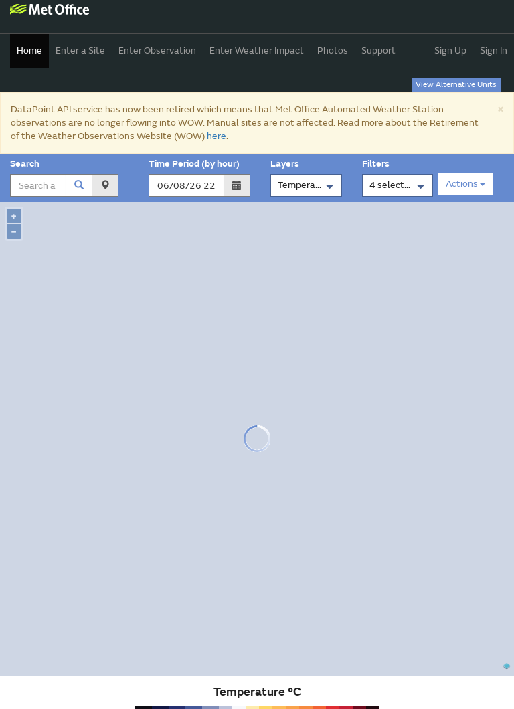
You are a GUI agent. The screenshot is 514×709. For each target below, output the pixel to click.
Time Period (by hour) (194, 163)
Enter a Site (80, 50)
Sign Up (450, 50)
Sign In (493, 50)
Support (378, 50)
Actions (465, 183)
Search (27, 163)
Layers (286, 163)
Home (29, 50)
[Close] (500, 109)
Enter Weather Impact (256, 50)
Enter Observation (157, 50)
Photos (332, 50)
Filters (378, 163)
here (216, 136)
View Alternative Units (456, 85)
